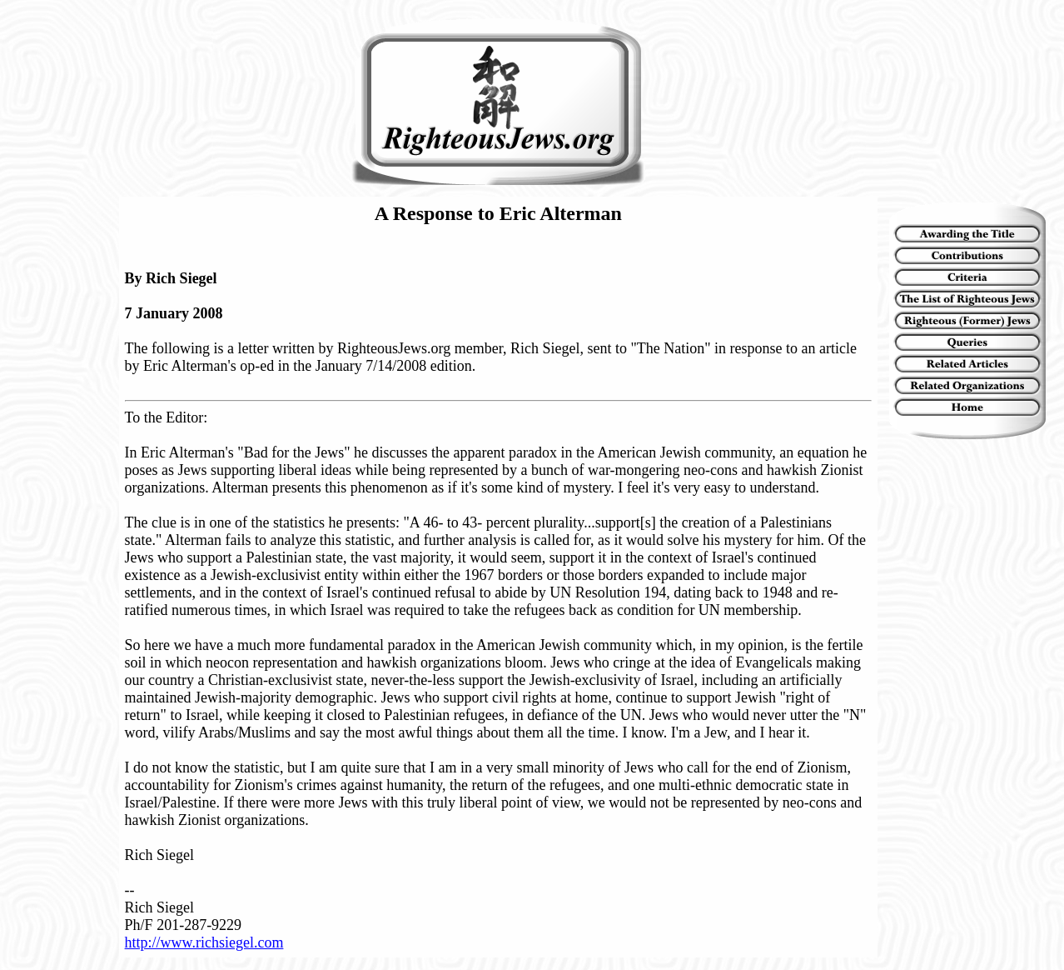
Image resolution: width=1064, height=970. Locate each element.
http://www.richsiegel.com (204, 942)
